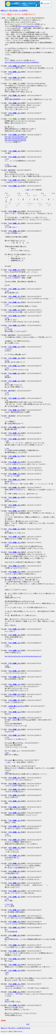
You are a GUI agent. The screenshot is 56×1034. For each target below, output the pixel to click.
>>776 (7, 737)
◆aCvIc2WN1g (16, 706)
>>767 (7, 665)
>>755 (7, 531)
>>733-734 (8, 349)
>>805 (7, 972)
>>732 (7, 318)
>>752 (7, 499)
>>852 (8, 762)
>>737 (7, 392)
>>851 (7, 753)
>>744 (7, 448)
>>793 (7, 904)
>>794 (11, 904)
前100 (24, 1028)
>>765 (7, 645)
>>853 (7, 772)
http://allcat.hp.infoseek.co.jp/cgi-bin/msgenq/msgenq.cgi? (23, 656)
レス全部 (18, 1028)
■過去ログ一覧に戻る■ (9, 10)
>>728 (7, 291)
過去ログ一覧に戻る (8, 1028)
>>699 (27, 190)
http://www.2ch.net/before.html (28, 26)
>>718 (7, 164)
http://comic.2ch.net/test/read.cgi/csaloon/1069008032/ (22, 62)
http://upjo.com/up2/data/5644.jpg (15, 140)
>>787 (7, 834)
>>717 (7, 159)
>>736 (7, 368)
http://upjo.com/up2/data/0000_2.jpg (16, 137)
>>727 (7, 304)
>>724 (7, 225)
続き (28, 1024)
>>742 (7, 441)
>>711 (7, 97)
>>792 (7, 899)
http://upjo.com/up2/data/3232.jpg (15, 138)
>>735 (7, 360)
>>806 (7, 1000)
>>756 (7, 544)
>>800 (7, 937)
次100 (28, 1028)
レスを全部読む (22, 10)
